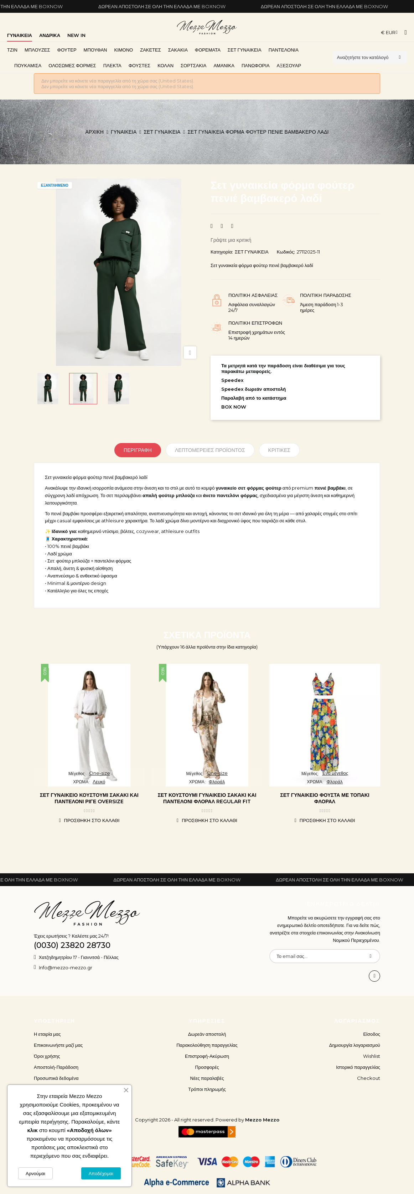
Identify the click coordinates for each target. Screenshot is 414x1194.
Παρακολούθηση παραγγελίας (207, 1045)
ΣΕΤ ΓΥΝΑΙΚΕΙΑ (252, 252)
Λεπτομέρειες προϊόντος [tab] (210, 450)
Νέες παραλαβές (207, 1078)
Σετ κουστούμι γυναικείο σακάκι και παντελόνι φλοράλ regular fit (207, 798)
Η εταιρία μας (47, 1034)
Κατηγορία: (222, 252)
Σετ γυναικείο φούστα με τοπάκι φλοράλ (324, 798)
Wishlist (371, 1056)
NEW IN (76, 35)
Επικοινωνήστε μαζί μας (58, 1045)
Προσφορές (207, 1067)
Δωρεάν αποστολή (207, 1034)
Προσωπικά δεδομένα (56, 1078)
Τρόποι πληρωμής (207, 1089)
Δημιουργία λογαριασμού (354, 1045)
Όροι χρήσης (47, 1056)
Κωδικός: (286, 252)
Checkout (368, 1078)
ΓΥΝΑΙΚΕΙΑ (19, 35)
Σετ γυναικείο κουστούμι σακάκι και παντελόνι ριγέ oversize (89, 798)
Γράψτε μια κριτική (231, 240)
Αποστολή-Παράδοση (56, 1067)
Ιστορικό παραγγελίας (358, 1067)
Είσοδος (371, 1034)
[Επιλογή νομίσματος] (389, 32)
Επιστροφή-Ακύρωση (207, 1056)
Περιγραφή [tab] (138, 450)
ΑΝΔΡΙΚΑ (49, 35)
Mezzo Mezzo (262, 1120)
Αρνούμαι (35, 1173)
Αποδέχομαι (101, 1173)
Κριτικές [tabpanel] (279, 450)
